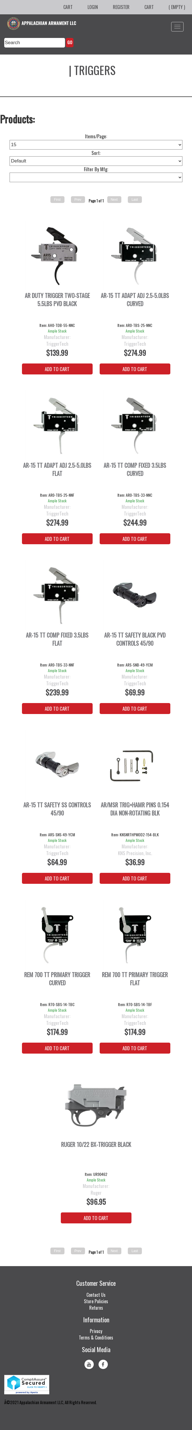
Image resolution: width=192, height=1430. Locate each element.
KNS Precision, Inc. (135, 853)
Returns (96, 1307)
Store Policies (96, 1301)
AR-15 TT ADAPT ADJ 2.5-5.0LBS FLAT (57, 469)
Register (121, 7)
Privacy (96, 1331)
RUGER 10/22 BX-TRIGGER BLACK (96, 1144)
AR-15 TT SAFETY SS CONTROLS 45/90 (57, 809)
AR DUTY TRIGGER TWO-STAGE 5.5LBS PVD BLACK (57, 300)
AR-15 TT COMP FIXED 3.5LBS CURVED (135, 469)
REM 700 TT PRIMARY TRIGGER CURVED (57, 979)
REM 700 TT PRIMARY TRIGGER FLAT (135, 979)
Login (93, 7)
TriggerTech (57, 343)
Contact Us (96, 1294)
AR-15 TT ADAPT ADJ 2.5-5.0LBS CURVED (135, 300)
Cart (68, 7)
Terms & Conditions (96, 1337)
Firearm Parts (33, 70)
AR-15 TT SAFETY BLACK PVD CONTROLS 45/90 (135, 639)
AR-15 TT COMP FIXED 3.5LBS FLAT (57, 639)
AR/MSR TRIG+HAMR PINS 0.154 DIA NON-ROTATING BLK (135, 809)
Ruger (96, 1192)
